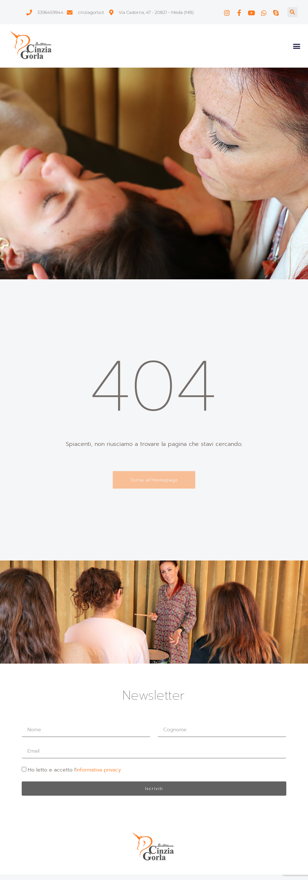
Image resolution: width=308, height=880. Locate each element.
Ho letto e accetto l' (74, 770)
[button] (292, 12)
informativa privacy (98, 770)
